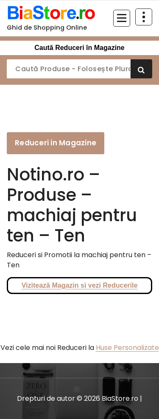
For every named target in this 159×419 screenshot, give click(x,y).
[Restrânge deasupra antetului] (143, 16)
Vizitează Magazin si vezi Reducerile (80, 285)
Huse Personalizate (127, 347)
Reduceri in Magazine (55, 143)
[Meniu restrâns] (121, 18)
